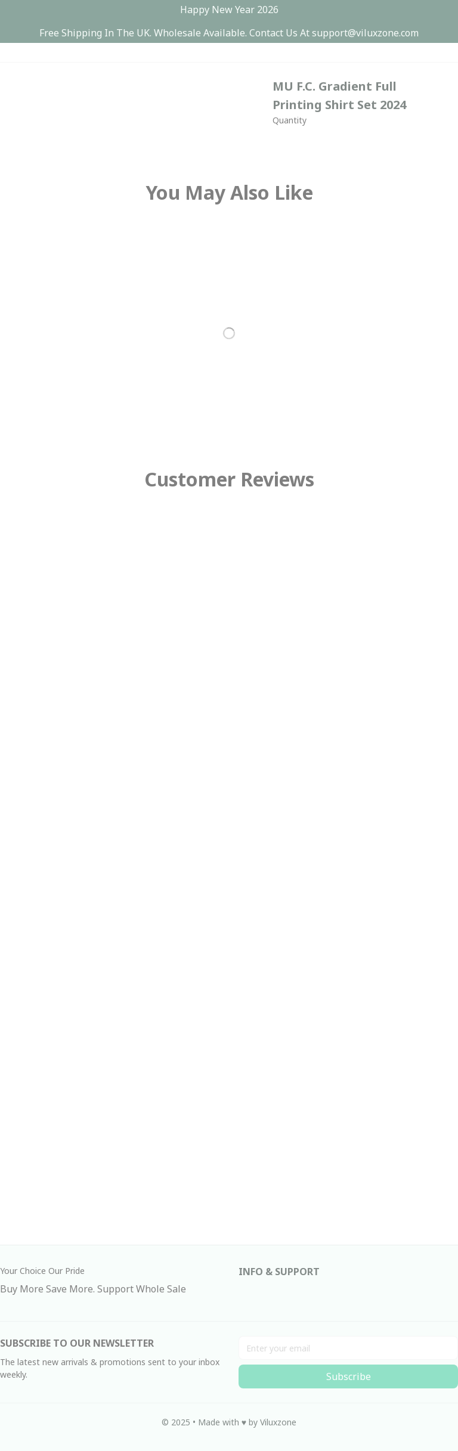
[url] (365, 33)
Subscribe (348, 1376)
